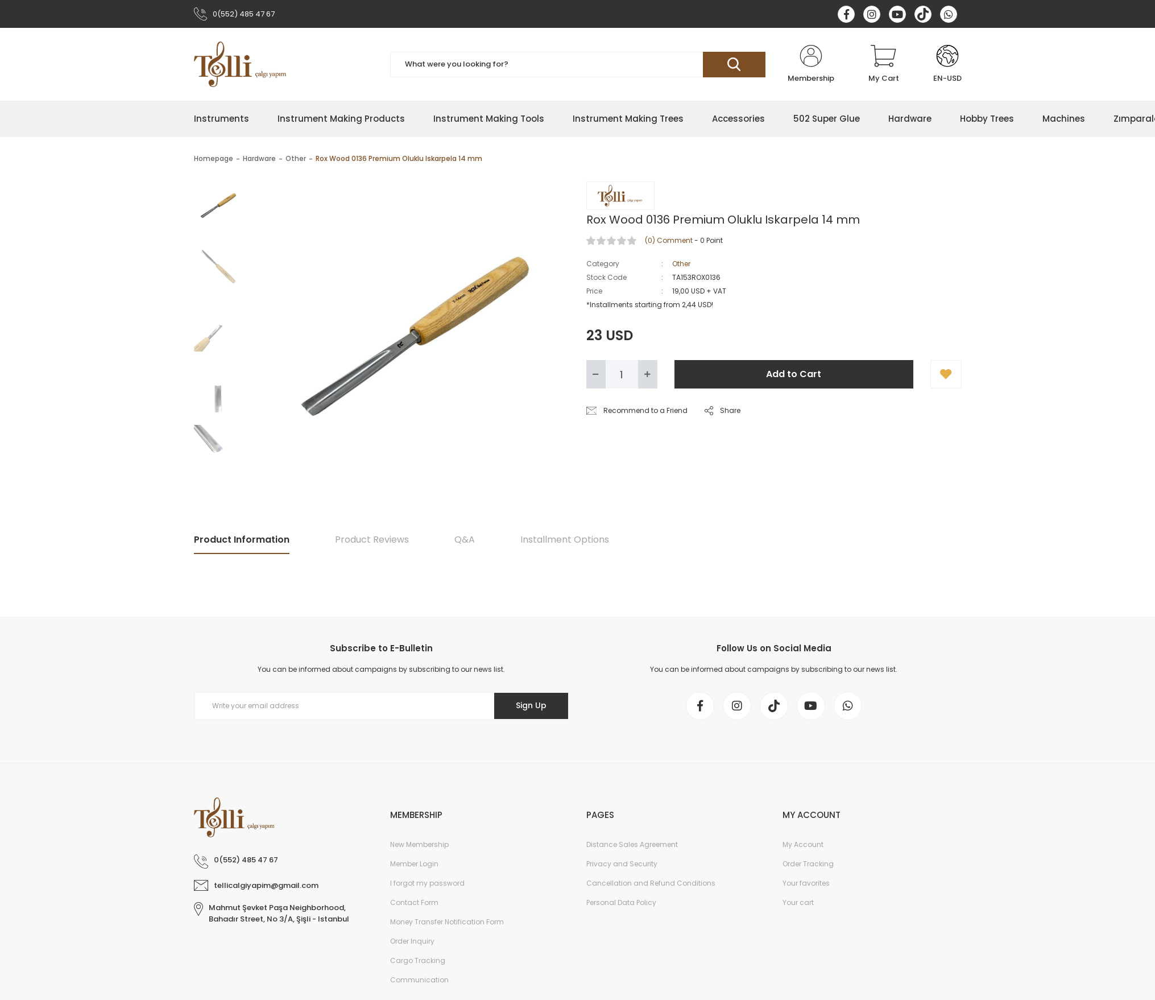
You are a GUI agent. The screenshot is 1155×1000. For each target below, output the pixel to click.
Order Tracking (808, 864)
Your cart (798, 902)
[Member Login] (811, 64)
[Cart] (883, 64)
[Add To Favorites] (946, 374)
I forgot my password (427, 883)
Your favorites (806, 883)
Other (681, 263)
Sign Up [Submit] (531, 705)
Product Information (241, 539)
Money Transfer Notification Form (447, 922)
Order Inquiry (412, 941)
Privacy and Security (621, 864)
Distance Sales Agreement (632, 844)
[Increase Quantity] (647, 374)
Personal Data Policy (621, 902)
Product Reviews (372, 539)
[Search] (577, 64)
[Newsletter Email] (381, 706)
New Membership (419, 844)
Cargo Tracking (417, 960)
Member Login (414, 864)
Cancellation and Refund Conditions (650, 883)
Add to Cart (793, 374)
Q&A (464, 539)
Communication (419, 980)
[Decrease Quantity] (596, 374)
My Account (803, 844)
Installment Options (564, 539)
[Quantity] (622, 374)
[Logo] (240, 64)
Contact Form (414, 902)
